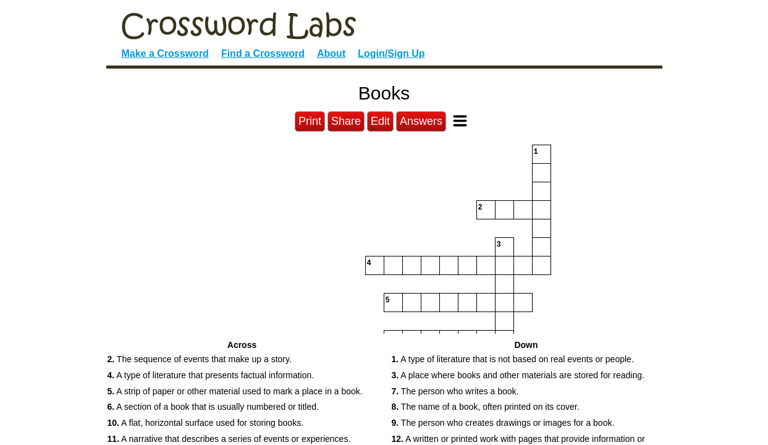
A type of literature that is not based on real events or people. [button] (513, 359)
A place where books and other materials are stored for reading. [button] (518, 375)
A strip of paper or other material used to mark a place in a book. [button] (235, 391)
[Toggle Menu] (460, 121)
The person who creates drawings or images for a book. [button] (503, 423)
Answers (421, 121)
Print (309, 121)
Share (346, 121)
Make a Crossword (165, 53)
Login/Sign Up (391, 53)
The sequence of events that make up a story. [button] (200, 359)
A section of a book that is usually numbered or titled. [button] (213, 407)
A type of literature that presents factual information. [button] (211, 375)
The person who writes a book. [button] (455, 391)
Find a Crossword (263, 53)
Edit (380, 121)
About (331, 53)
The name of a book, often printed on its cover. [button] (486, 407)
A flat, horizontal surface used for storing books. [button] (206, 423)
